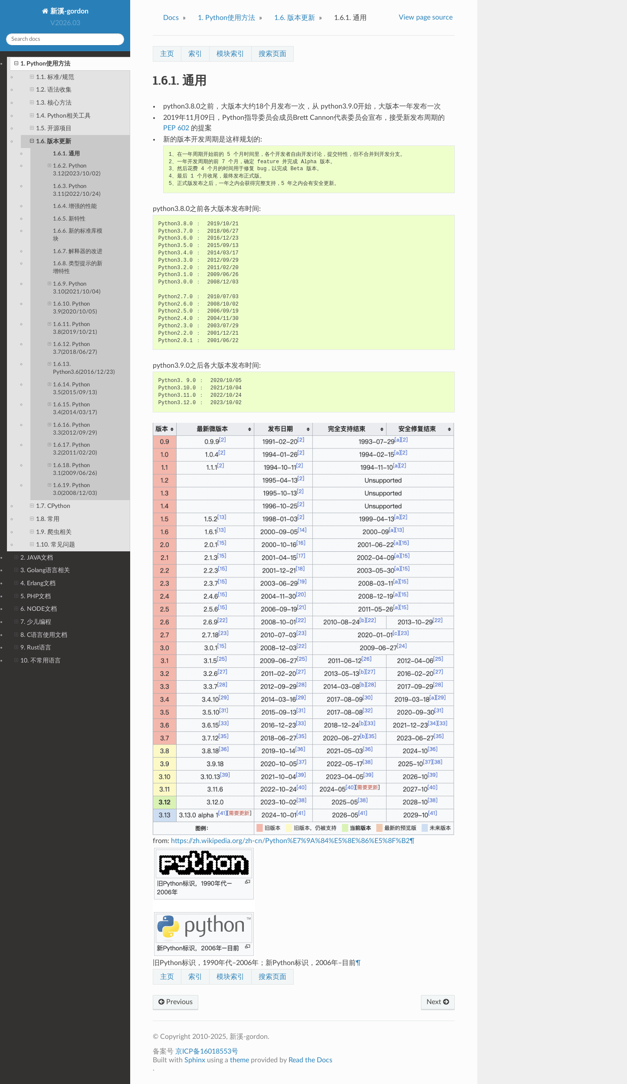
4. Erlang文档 (35, 583)
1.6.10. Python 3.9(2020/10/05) (72, 307)
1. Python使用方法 (42, 64)
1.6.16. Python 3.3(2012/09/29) (72, 429)
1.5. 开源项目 (51, 128)
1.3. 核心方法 (51, 103)
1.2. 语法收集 (51, 90)
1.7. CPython (50, 506)
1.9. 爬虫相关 (51, 532)
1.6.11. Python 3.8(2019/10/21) (72, 328)
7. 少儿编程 (32, 622)
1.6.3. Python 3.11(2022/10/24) (76, 190)
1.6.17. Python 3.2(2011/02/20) (72, 449)
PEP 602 (176, 128)
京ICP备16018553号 (206, 1051)
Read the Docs (310, 1060)
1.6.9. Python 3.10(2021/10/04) (74, 287)
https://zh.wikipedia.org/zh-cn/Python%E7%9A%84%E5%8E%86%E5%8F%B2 (290, 840)
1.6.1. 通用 (66, 154)
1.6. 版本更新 (50, 141)
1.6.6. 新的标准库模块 (77, 235)
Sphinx (194, 1060)
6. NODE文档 (35, 609)
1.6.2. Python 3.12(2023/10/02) (74, 169)
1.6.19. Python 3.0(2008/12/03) (72, 489)
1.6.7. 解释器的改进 (77, 251)
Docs (171, 17)
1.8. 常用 (44, 519)
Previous (175, 1001)
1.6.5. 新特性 (69, 219)
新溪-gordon (69, 11)
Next (438, 1001)
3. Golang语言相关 (42, 570)
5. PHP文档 (32, 596)
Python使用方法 (226, 17)
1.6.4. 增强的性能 (75, 206)
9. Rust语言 (32, 648)
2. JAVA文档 (33, 558)
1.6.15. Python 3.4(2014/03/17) (72, 408)
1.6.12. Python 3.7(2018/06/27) (72, 348)
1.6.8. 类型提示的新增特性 (77, 267)
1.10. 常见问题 (52, 545)
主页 (167, 53)
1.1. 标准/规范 (52, 77)
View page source (426, 17)
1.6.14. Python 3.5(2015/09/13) (72, 388)
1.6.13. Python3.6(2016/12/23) (81, 368)
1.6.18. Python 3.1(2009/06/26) (72, 469)
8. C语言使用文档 (40, 635)
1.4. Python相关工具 (60, 116)
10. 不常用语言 (37, 661)
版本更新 (294, 17)
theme (239, 1060)
